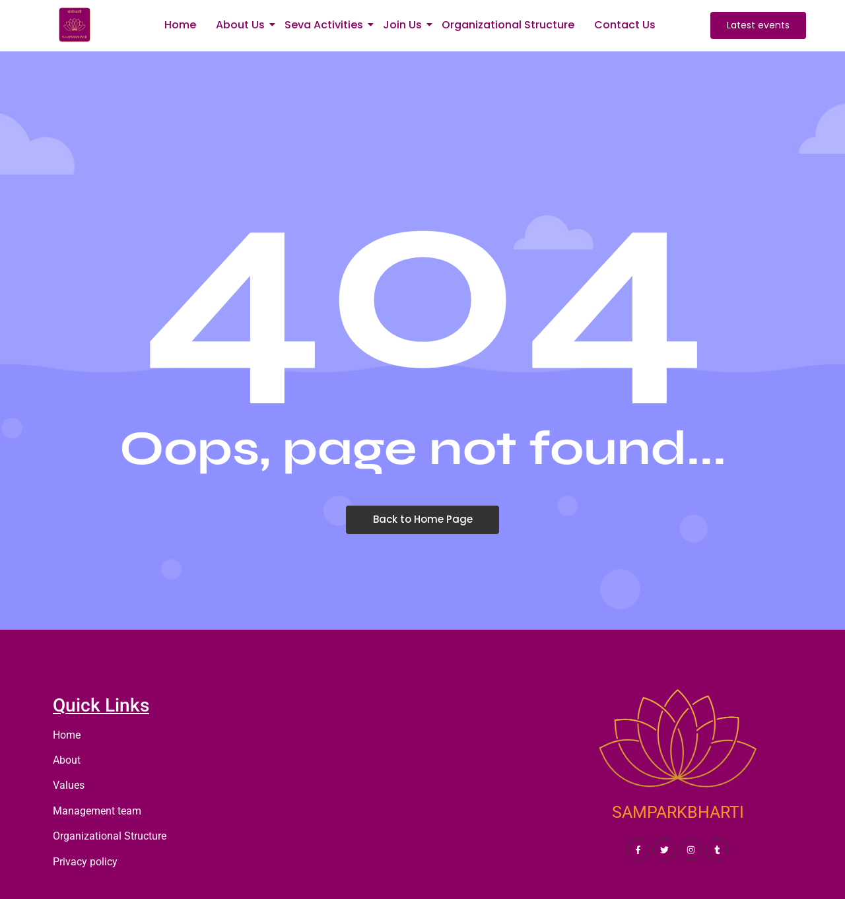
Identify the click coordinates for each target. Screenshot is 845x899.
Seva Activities (326, 24)
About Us (242, 24)
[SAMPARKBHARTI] (678, 744)
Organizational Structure (508, 24)
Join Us (404, 24)
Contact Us (625, 24)
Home (180, 24)
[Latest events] (758, 25)
